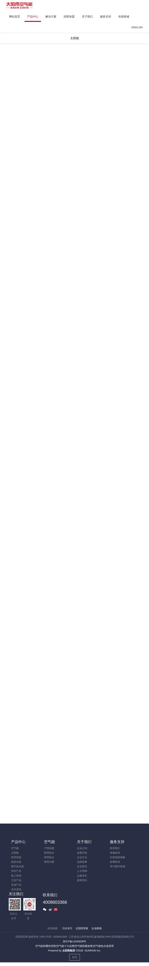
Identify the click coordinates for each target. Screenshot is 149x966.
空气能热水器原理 (103, 946)
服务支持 (117, 842)
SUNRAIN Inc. (93, 950)
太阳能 (74, 38)
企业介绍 (82, 848)
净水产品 (16, 870)
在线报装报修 (117, 857)
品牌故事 (82, 861)
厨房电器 (16, 857)
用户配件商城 (117, 866)
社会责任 (82, 866)
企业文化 (82, 857)
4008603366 (55, 902)
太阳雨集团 (68, 950)
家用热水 (49, 852)
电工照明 (16, 875)
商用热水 (49, 857)
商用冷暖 (49, 861)
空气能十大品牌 (65, 946)
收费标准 (115, 861)
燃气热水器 (17, 866)
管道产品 (16, 884)
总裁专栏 (82, 875)
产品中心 (18, 842)
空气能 (15, 848)
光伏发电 (16, 889)
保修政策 (115, 852)
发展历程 (82, 852)
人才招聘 (82, 870)
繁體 (74, 957)
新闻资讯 (82, 880)
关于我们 (84, 842)
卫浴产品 (16, 880)
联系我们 (115, 848)
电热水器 (16, 861)
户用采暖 (49, 848)
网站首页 (14, 16)
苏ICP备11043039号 (74, 941)
